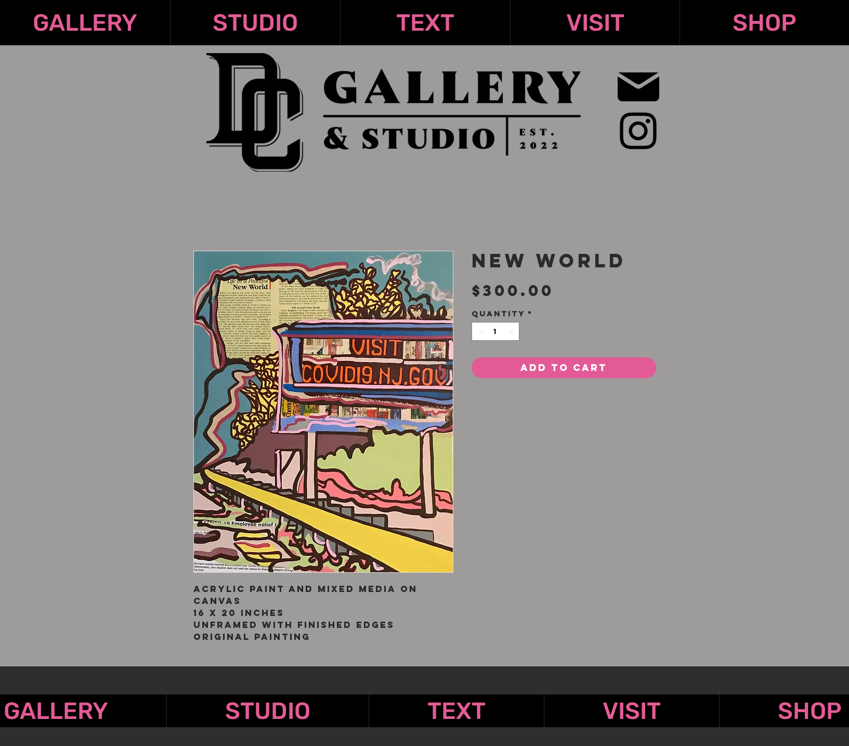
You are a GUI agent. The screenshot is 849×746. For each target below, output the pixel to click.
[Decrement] (479, 331)
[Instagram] (638, 131)
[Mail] (639, 87)
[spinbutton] (495, 331)
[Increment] (511, 331)
